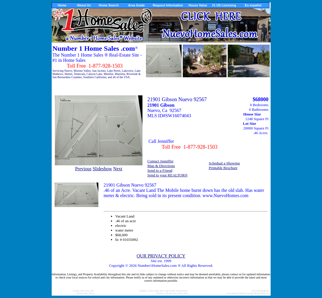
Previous (83, 168)
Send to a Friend (160, 170)
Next (117, 168)
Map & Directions (161, 166)
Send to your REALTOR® (167, 175)
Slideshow (102, 168)
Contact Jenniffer (160, 161)
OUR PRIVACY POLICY (161, 255)
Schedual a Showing (224, 163)
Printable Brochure (223, 168)
